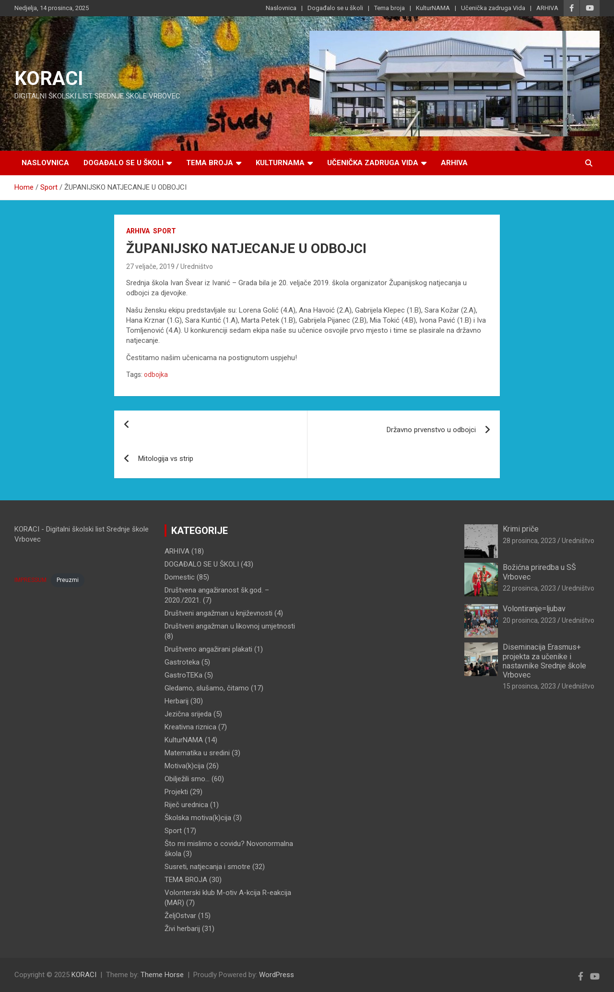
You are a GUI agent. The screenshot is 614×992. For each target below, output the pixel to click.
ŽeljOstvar (180, 915)
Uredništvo (196, 266)
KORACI (48, 78)
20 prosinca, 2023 (529, 620)
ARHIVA (547, 8)
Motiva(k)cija (184, 766)
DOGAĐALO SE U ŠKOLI (202, 564)
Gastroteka (182, 662)
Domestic (180, 577)
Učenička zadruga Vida (493, 8)
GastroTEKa (183, 675)
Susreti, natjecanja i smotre (207, 866)
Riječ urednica (186, 804)
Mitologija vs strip (165, 458)
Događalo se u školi (335, 8)
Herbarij (177, 701)
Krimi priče (521, 528)
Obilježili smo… (187, 778)
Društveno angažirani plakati (208, 649)
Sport (164, 231)
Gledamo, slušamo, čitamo (207, 688)
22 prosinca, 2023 (529, 588)
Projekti (176, 791)
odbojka (156, 374)
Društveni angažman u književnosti (218, 613)
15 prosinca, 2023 (529, 686)
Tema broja (389, 8)
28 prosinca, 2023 (529, 540)
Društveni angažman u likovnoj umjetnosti (230, 626)
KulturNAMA (433, 8)
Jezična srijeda (188, 714)
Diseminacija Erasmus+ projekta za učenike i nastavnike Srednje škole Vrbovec (544, 660)
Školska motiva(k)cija (198, 817)
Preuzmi (68, 580)
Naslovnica (281, 8)
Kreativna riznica (190, 727)
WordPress (276, 974)
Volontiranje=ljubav (534, 608)
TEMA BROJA (186, 879)
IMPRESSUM (30, 580)
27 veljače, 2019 (150, 266)
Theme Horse (162, 974)
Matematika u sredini (197, 753)
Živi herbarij (182, 928)
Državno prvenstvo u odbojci (431, 429)
